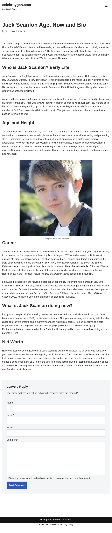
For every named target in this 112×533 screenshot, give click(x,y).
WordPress (66, 530)
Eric (7, 31)
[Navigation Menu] (106, 6)
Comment (12, 442)
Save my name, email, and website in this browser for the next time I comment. (49, 480)
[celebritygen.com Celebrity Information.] (16, 6)
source (59, 363)
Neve (43, 530)
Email (10, 417)
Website (11, 429)
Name (10, 404)
